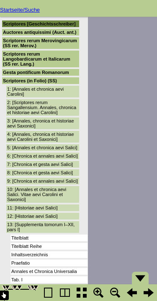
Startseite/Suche (20, 10)
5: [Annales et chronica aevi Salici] (42, 147)
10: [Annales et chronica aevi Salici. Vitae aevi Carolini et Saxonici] (36, 194)
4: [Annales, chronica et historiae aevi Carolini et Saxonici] (40, 137)
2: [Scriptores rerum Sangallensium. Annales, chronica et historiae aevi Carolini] (41, 107)
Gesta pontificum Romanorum (36, 72)
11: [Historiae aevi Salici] (32, 207)
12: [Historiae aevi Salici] (32, 216)
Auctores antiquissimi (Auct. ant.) (39, 32)
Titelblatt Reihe (26, 246)
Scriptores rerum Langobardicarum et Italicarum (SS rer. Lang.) (36, 58)
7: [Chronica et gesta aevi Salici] (40, 164)
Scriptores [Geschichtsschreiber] (39, 23)
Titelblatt (19, 237)
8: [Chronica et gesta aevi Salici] (40, 172)
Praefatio (20, 262)
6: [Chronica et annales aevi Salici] (42, 155)
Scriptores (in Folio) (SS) (30, 80)
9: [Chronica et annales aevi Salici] (42, 181)
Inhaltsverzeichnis (29, 254)
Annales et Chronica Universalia (44, 271)
